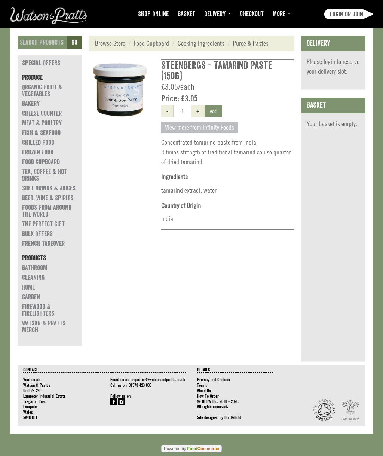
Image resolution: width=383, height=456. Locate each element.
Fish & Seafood (41, 132)
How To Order (208, 396)
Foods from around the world (46, 211)
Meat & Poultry (42, 123)
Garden (31, 297)
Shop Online (153, 13)
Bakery (31, 103)
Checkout (252, 13)
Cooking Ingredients (201, 43)
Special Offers (41, 62)
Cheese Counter (42, 113)
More (282, 13)
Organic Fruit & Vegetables (42, 90)
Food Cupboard (41, 162)
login (329, 61)
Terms (202, 385)
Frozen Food (37, 152)
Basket (186, 13)
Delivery (217, 13)
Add (213, 110)
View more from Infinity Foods (199, 127)
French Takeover (43, 243)
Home (28, 287)
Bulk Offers (37, 233)
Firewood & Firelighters (38, 310)
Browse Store (110, 43)
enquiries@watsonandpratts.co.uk (158, 379)
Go (74, 42)
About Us (204, 390)
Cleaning (33, 277)
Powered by (191, 448)
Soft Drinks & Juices (49, 188)
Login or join (346, 14)
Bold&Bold (232, 417)
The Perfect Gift (43, 224)
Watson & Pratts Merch (43, 326)
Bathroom (34, 267)
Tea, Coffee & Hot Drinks (44, 175)
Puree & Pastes (251, 43)
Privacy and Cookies (213, 379)
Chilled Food (38, 142)
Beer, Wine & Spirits (47, 198)
